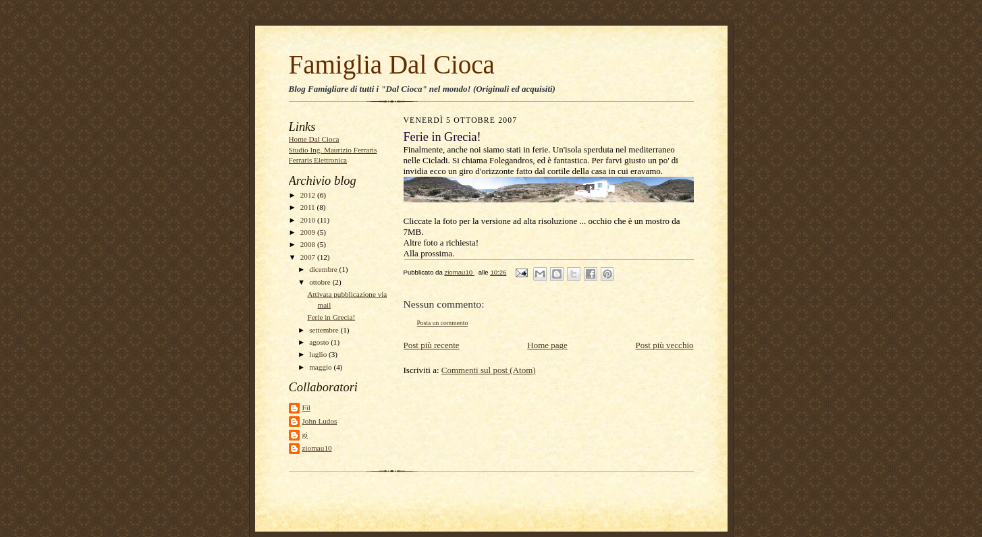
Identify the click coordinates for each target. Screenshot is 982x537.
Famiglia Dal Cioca (392, 64)
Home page (547, 345)
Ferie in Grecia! (331, 317)
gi (305, 434)
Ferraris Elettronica (318, 160)
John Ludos (319, 421)
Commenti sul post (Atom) (488, 370)
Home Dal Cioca (314, 139)
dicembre (324, 269)
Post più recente (432, 345)
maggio (321, 367)
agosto (320, 342)
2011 (308, 207)
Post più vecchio (665, 345)
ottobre (320, 282)
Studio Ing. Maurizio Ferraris (333, 150)
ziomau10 (317, 448)
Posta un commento (442, 323)
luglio (319, 354)
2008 (308, 244)
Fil (306, 407)
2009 (308, 232)
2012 (308, 195)
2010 (308, 220)
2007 (308, 257)
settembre (324, 330)
